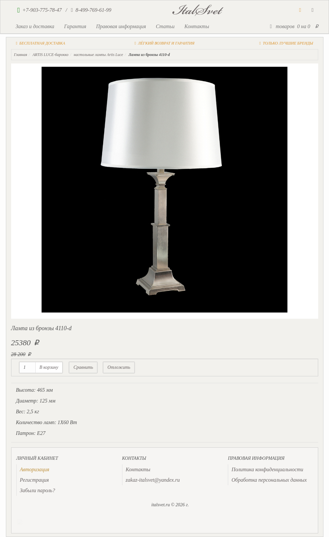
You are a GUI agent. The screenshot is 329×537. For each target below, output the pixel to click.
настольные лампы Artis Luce (98, 54)
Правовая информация (121, 26)
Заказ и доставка (35, 26)
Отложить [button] (118, 367)
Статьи (165, 26)
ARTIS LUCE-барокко (50, 54)
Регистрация (34, 480)
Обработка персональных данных (269, 480)
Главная (20, 54)
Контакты (196, 26)
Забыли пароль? (37, 490)
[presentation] (34, 469)
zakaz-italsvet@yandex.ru (153, 480)
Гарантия (75, 26)
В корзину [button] (49, 367)
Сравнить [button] (83, 367)
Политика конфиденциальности (267, 469)
